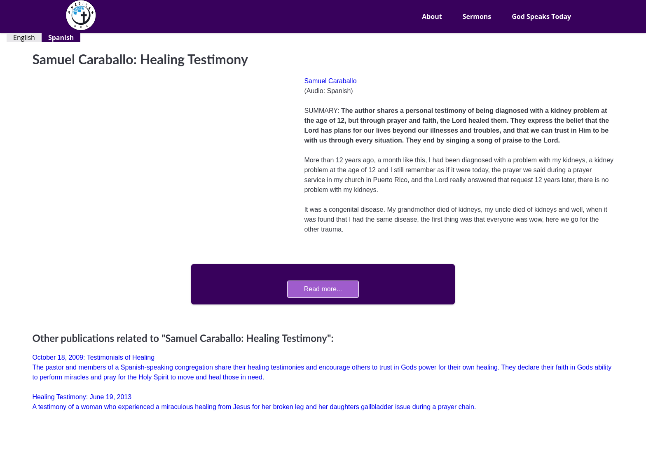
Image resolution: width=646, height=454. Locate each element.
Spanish (61, 37)
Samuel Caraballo (330, 80)
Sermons (477, 16)
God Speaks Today (541, 16)
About (432, 16)
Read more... (323, 289)
